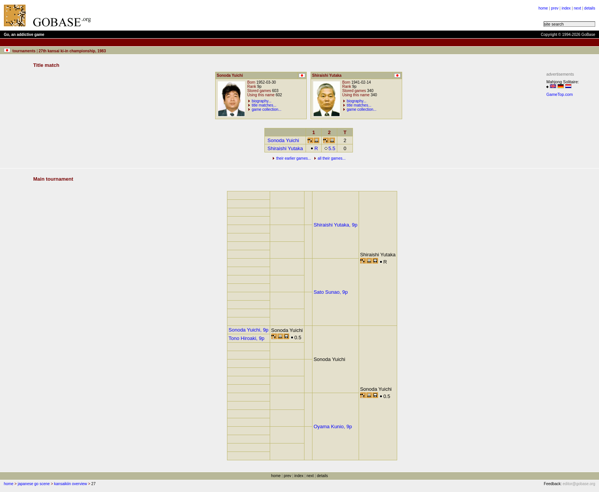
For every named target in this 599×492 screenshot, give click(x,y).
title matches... (264, 105)
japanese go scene (34, 484)
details (589, 8)
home (543, 8)
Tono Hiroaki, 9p (246, 338)
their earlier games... (293, 158)
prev (554, 8)
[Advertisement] (191, 15)
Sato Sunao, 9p (331, 292)
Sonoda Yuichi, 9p (249, 330)
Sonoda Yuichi (283, 140)
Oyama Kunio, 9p (333, 426)
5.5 (329, 148)
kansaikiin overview (70, 484)
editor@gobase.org (579, 484)
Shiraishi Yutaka (285, 148)
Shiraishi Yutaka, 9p (335, 225)
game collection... (267, 109)
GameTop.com (559, 94)
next (577, 8)
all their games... (331, 158)
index (566, 8)
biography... (262, 101)
